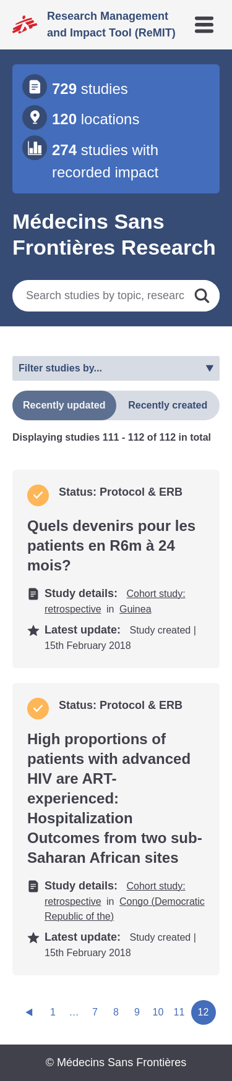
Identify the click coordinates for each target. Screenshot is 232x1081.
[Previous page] (29, 1012)
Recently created (167, 405)
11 (179, 1012)
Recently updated (64, 405)
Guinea (135, 609)
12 (203, 1012)
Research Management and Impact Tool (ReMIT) (111, 24)
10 (158, 1012)
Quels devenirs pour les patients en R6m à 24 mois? (111, 545)
